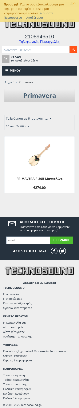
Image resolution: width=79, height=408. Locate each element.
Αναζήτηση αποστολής (17, 336)
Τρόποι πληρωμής (14, 375)
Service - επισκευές (15, 356)
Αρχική (9, 82)
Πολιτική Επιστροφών (17, 389)
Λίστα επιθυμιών (13, 327)
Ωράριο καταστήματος (17, 308)
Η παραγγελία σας (14, 322)
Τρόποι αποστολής (15, 384)
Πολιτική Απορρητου (16, 398)
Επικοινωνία (11, 294)
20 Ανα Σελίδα (17, 126)
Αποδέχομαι (34, 18)
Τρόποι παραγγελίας (16, 380)
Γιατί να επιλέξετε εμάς (17, 303)
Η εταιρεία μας (12, 299)
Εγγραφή (61, 240)
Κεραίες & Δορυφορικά (17, 360)
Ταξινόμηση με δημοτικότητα (28, 118)
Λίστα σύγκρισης (13, 332)
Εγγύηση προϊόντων (16, 393)
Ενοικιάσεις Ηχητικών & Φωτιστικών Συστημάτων (34, 351)
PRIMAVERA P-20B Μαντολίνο (39, 178)
